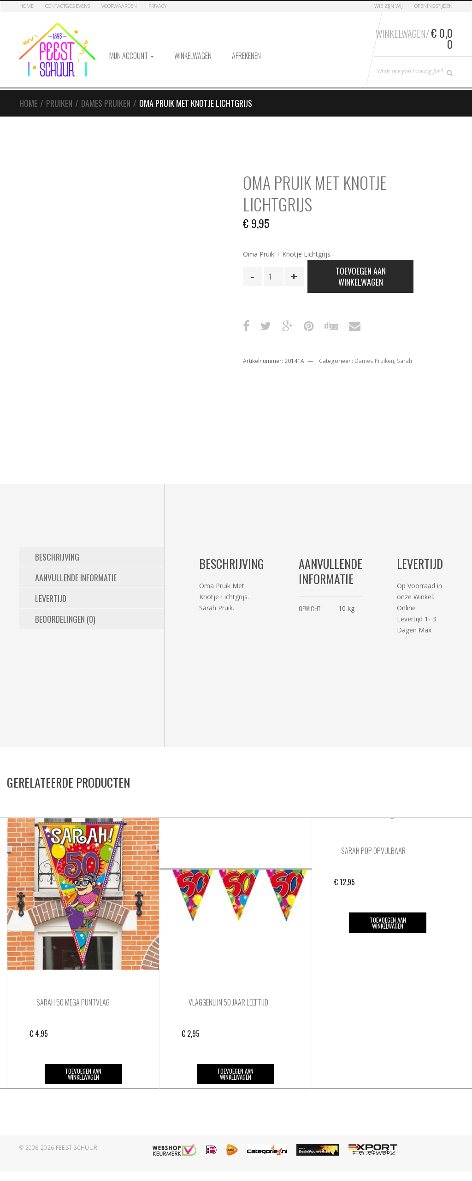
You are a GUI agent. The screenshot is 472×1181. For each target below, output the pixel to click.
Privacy (157, 5)
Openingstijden (433, 5)
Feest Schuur (77, 1148)
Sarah (404, 361)
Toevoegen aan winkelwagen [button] (83, 1074)
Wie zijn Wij (388, 5)
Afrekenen (246, 55)
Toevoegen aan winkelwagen (361, 276)
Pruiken (59, 103)
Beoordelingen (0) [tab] (65, 619)
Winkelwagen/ (414, 38)
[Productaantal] (273, 276)
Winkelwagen (193, 55)
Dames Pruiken (105, 103)
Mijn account (131, 55)
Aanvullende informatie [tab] (76, 578)
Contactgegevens (67, 5)
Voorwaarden (119, 5)
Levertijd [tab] (50, 598)
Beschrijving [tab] (57, 557)
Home (26, 5)
